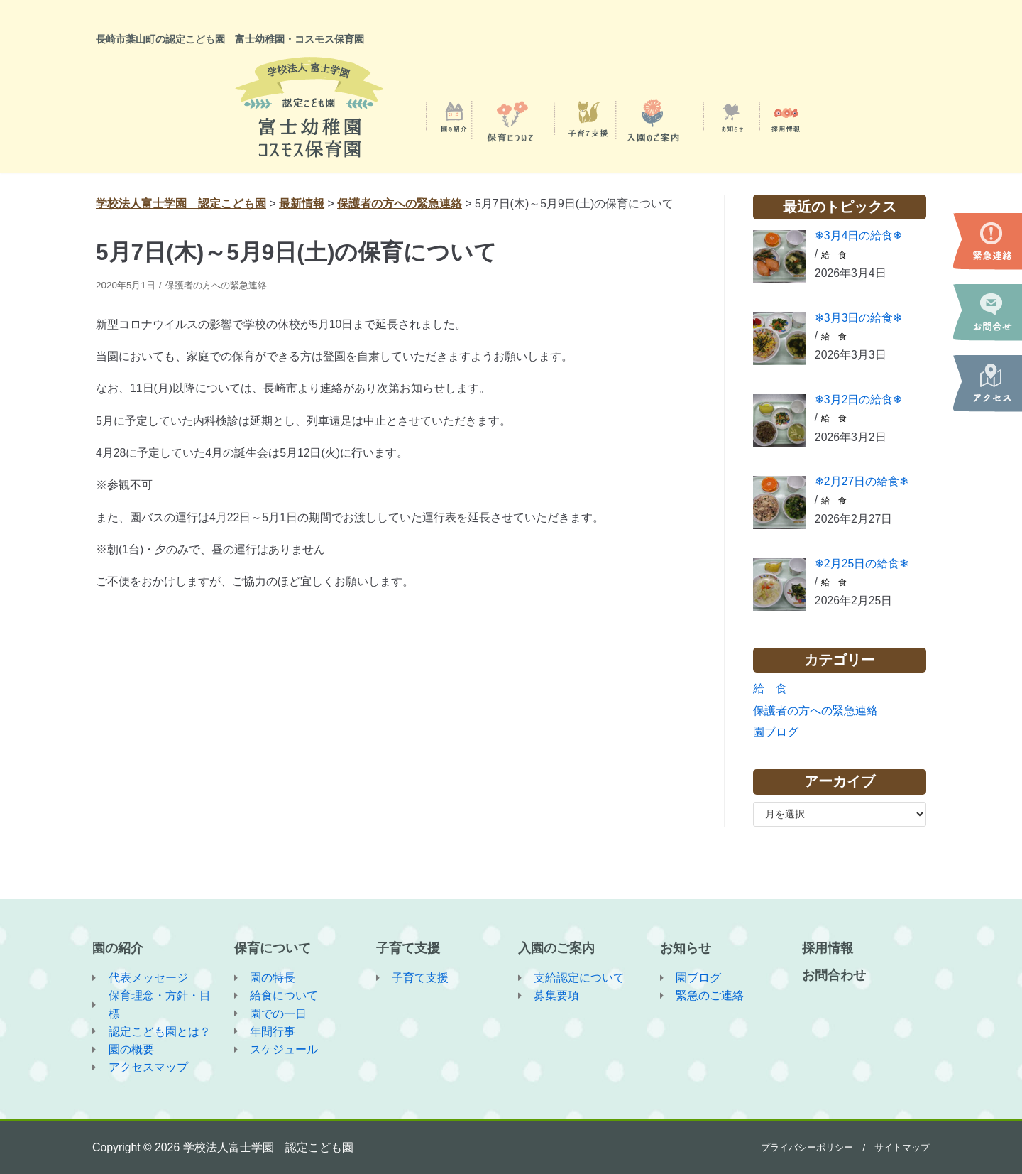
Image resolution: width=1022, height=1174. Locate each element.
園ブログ (775, 734)
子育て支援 (408, 947)
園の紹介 (117, 947)
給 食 (834, 255)
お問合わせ (834, 974)
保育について (272, 947)
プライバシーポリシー (807, 1146)
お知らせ (685, 947)
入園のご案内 (556, 947)
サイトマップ (902, 1146)
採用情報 (827, 947)
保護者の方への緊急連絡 (222, 285)
